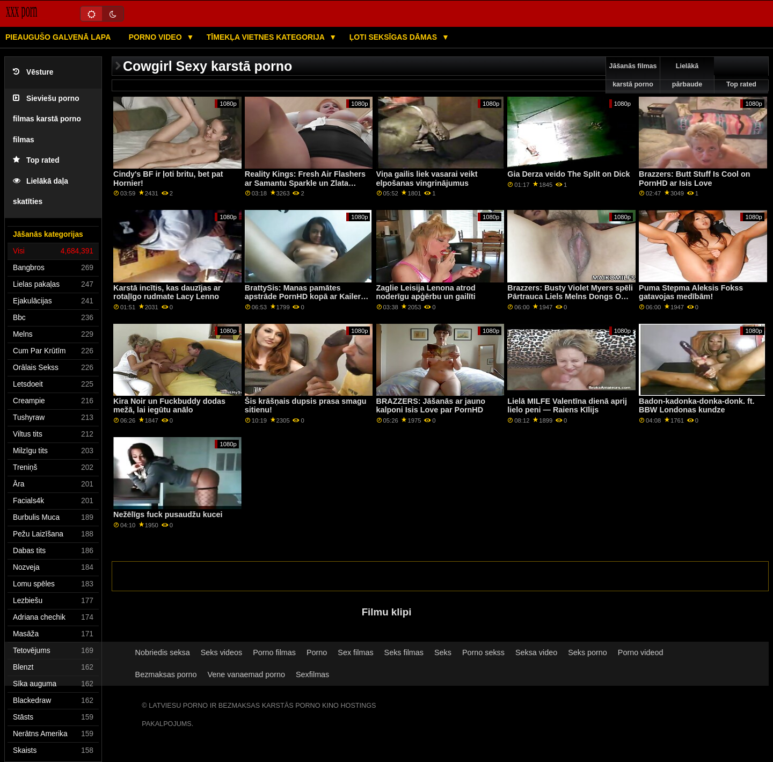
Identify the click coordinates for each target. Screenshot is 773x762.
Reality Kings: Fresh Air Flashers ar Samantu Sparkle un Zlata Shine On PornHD (305, 183)
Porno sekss (483, 652)
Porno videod (640, 652)
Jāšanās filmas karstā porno (633, 75)
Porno (317, 652)
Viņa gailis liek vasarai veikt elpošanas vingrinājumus (427, 178)
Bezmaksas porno (166, 674)
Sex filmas (355, 652)
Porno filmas (274, 652)
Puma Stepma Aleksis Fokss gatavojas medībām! (691, 292)
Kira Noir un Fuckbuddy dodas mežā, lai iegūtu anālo (169, 406)
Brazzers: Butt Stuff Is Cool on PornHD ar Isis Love (694, 178)
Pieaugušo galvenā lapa (58, 37)
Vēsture (33, 72)
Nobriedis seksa (162, 652)
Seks (442, 652)
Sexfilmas (312, 674)
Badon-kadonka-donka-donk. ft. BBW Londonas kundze (696, 406)
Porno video (156, 37)
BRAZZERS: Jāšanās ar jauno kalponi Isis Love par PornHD (430, 406)
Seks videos (221, 652)
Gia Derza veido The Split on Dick (568, 174)
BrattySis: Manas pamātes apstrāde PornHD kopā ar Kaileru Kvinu (305, 297)
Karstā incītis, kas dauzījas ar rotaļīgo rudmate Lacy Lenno (167, 292)
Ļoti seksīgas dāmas (394, 37)
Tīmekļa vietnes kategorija (267, 37)
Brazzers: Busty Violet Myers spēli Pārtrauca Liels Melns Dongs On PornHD (570, 297)
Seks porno (587, 652)
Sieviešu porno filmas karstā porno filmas (47, 119)
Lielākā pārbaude (687, 75)
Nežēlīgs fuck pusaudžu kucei (167, 514)
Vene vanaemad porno (247, 674)
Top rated (36, 160)
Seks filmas (404, 652)
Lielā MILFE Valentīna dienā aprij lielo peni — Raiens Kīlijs (567, 406)
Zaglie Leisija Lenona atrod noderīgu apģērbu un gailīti (426, 292)
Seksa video (536, 652)
